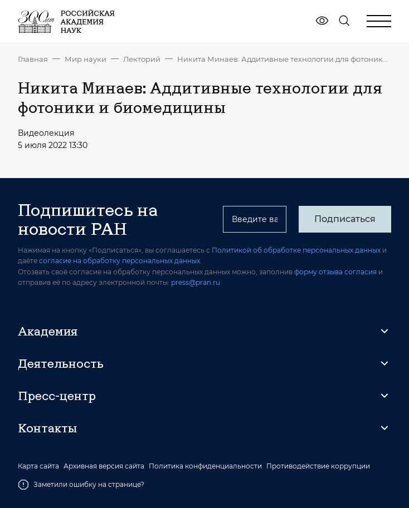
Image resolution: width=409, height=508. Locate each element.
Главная (33, 59)
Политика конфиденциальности (205, 466)
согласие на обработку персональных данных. (120, 261)
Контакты (47, 428)
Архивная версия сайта (104, 466)
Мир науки (85, 59)
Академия (47, 331)
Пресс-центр (57, 395)
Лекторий (141, 59)
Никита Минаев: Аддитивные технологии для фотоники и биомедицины (284, 59)
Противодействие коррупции (318, 466)
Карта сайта (38, 466)
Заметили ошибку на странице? (81, 484)
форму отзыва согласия (335, 272)
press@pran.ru (195, 282)
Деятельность (61, 363)
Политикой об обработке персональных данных (296, 250)
